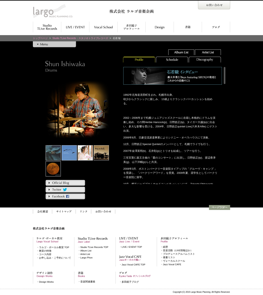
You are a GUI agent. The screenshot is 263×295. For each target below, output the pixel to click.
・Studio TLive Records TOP (93, 247)
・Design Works (45, 282)
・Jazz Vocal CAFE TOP (132, 264)
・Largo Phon (85, 257)
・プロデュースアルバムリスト (177, 254)
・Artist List (84, 254)
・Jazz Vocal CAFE (170, 264)
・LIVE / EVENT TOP (130, 247)
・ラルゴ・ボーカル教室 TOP (53, 247)
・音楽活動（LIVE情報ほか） (176, 250)
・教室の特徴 (44, 251)
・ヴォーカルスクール (172, 261)
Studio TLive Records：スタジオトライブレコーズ (80, 38)
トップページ (40, 38)
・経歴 (164, 247)
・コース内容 (44, 254)
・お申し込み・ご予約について (54, 258)
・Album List (84, 250)
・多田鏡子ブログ (129, 282)
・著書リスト (167, 257)
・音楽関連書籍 (86, 281)
